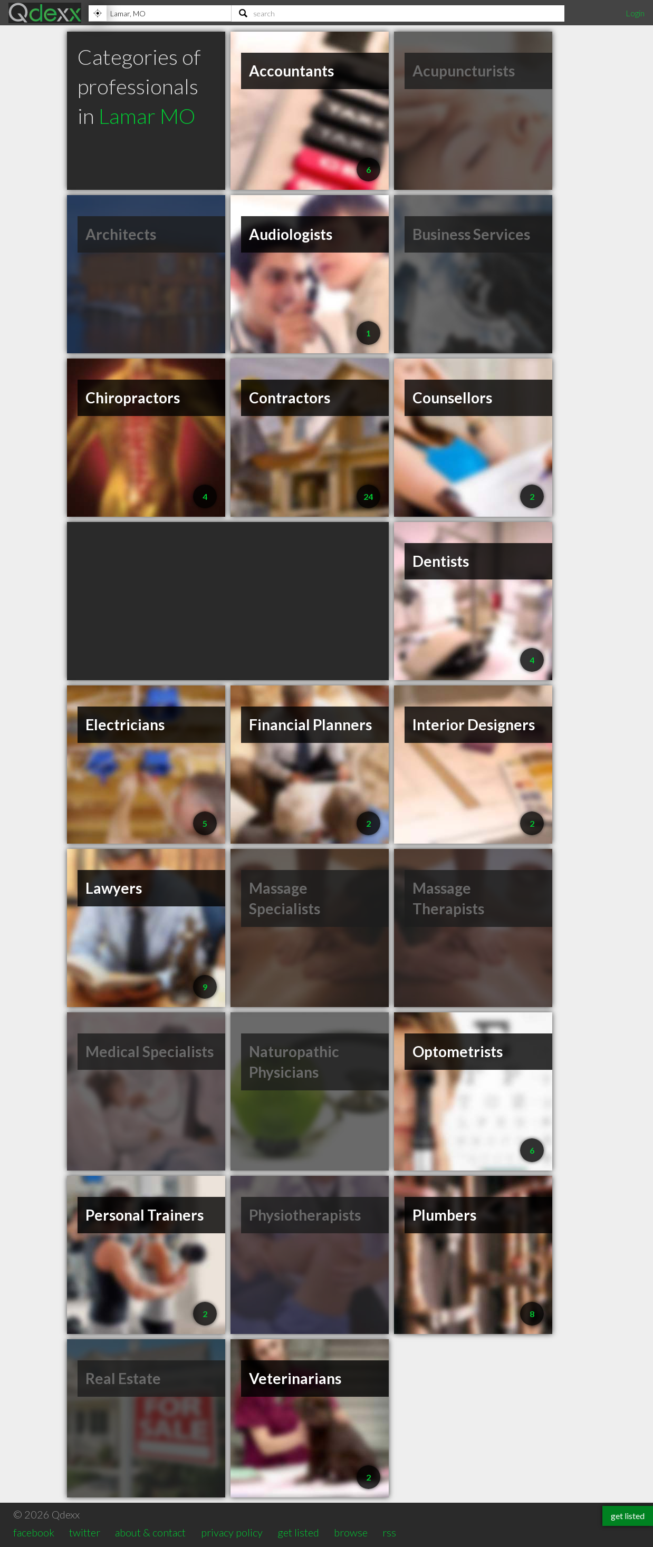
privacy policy (232, 1532)
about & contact (150, 1532)
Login (635, 13)
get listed (298, 1532)
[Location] (160, 13)
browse (351, 1532)
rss (389, 1532)
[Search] (398, 13)
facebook (33, 1532)
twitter (84, 1532)
